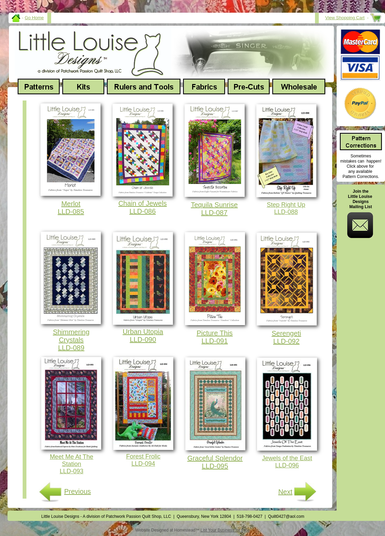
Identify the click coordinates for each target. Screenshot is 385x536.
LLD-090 (143, 339)
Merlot (71, 203)
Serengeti (286, 333)
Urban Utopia (143, 331)
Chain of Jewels (142, 203)
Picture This (215, 333)
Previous (77, 491)
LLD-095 (215, 466)
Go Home (34, 17)
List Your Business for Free (225, 530)
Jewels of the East (287, 458)
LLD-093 (71, 471)
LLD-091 (214, 341)
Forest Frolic (143, 456)
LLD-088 (286, 212)
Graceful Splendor (215, 458)
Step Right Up (286, 204)
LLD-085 (71, 211)
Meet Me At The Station (71, 460)
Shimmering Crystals (71, 336)
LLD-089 (71, 348)
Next (285, 492)
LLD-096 (287, 465)
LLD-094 (143, 463)
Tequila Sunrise (214, 205)
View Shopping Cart (345, 17)
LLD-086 (142, 211)
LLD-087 (214, 212)
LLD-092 (286, 341)
